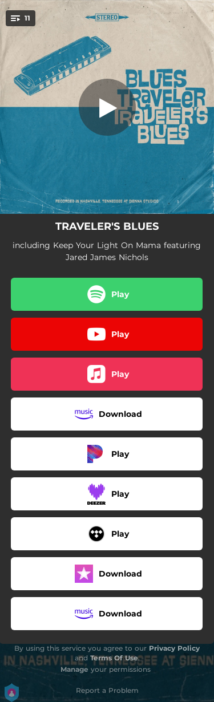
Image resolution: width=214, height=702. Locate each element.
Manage (74, 669)
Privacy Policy (174, 648)
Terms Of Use (114, 658)
